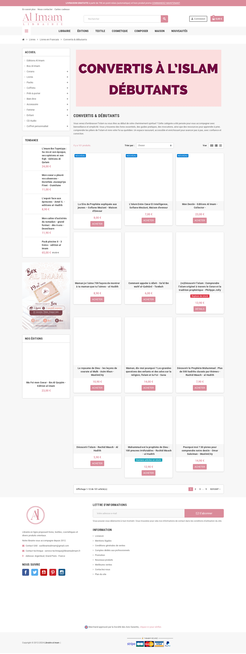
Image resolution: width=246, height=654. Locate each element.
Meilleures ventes (103, 565)
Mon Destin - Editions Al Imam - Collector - (200, 206)
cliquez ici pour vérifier (150, 628)
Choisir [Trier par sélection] (141, 145)
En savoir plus (29, 9)
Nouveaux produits (104, 561)
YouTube (43, 573)
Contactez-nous (102, 570)
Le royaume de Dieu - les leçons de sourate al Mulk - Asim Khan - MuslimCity (97, 372)
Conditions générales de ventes (110, 546)
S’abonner (204, 514)
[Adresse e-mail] (138, 514)
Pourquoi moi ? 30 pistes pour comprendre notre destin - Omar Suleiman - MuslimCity (200, 451)
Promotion (100, 556)
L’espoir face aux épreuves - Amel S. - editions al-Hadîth (53, 202)
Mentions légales (103, 541)
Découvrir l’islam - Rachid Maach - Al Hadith (97, 449)
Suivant (215, 490)
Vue (205, 145)
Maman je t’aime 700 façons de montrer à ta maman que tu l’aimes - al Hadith (97, 285)
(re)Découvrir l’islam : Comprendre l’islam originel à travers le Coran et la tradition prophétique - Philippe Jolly (199, 287)
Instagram (61, 573)
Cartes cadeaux (62, 9)
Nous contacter (45, 9)
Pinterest (52, 573)
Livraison (99, 537)
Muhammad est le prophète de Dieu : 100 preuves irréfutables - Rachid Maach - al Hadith (149, 451)
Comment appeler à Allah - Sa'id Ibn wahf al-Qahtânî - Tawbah (148, 285)
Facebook (25, 573)
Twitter (34, 573)
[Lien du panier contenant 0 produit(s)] (217, 19)
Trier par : (129, 145)
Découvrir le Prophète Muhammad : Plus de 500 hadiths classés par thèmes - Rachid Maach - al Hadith (199, 372)
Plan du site (100, 575)
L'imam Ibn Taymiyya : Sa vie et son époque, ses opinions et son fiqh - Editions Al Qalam (54, 155)
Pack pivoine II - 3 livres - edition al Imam (52, 245)
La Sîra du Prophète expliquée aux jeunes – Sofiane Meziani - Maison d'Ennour (97, 207)
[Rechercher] (126, 19)
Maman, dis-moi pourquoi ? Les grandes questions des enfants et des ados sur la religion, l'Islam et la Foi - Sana (148, 372)
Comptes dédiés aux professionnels (112, 551)
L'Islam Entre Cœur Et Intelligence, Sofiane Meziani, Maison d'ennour (148, 206)
